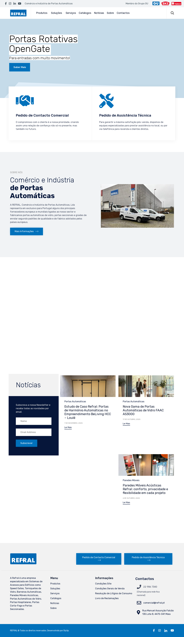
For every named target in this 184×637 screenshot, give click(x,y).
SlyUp (66, 630)
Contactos (123, 13)
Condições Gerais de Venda (109, 588)
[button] (26, 231)
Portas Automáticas (75, 401)
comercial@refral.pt (154, 602)
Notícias (99, 13)
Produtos (41, 13)
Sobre (110, 13)
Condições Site (103, 583)
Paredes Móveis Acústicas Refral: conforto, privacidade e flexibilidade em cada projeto (145, 489)
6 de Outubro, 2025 (131, 498)
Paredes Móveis (131, 480)
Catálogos (85, 13)
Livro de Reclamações (107, 598)
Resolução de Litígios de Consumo (113, 593)
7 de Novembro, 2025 (73, 423)
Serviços (71, 13)
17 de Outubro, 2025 (131, 419)
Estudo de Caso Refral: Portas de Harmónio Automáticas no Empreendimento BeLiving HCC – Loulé (87, 412)
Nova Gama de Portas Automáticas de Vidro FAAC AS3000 (143, 410)
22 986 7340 (150, 586)
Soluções (56, 13)
